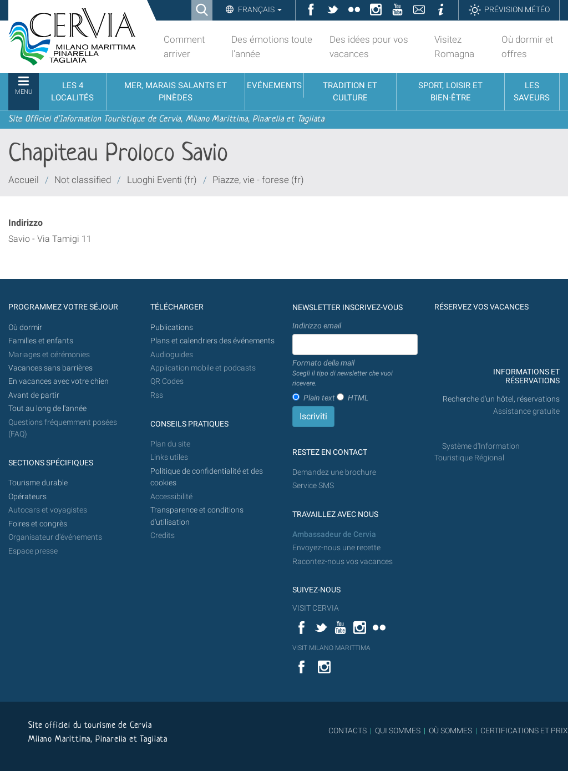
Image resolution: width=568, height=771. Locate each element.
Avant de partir (33, 395)
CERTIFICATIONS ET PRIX (524, 730)
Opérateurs (27, 496)
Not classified (82, 179)
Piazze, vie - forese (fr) (258, 179)
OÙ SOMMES (450, 730)
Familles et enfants (40, 341)
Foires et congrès (37, 524)
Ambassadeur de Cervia (334, 534)
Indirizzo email (316, 325)
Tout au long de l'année (47, 408)
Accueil (23, 179)
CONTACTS (347, 730)
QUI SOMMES (397, 730)
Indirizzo (25, 222)
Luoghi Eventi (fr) (162, 179)
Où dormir (25, 327)
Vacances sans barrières (50, 368)
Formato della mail (355, 373)
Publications (171, 327)
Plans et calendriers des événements (212, 341)
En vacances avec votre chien (59, 381)
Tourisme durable (38, 483)
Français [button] (259, 9)
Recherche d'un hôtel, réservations (501, 399)
